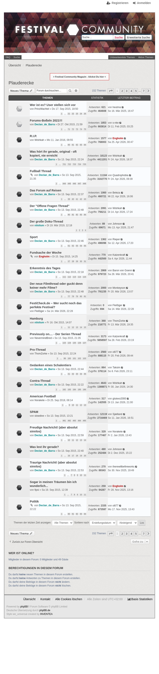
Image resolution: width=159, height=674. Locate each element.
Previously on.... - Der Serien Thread (55, 334)
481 (64, 421)
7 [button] (143, 91)
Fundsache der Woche (45, 252)
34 (81, 374)
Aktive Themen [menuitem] (145, 57)
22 (73, 114)
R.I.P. (33, 136)
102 (79, 358)
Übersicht (29, 599)
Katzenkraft (119, 254)
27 (69, 261)
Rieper (116, 239)
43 (85, 199)
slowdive (39, 415)
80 (69, 215)
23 (77, 114)
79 (77, 296)
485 (84, 421)
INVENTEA (46, 614)
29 (77, 261)
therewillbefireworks (123, 466)
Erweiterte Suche (138, 37)
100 (69, 358)
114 (79, 277)
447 (79, 183)
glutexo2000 (119, 398)
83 (81, 215)
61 (73, 145)
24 (81, 114)
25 (85, 114)
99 (65, 358)
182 (64, 389)
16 (69, 456)
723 (74, 164)
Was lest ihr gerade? (44, 447)
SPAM (34, 412)
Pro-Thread (38, 349)
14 (81, 327)
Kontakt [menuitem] (45, 599)
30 (81, 261)
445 (69, 183)
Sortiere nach (95, 523)
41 (77, 199)
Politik (34, 501)
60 (69, 145)
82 (77, 215)
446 (74, 183)
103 (84, 358)
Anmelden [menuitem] (144, 3)
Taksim (116, 367)
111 (64, 277)
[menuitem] (140, 599)
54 (81, 246)
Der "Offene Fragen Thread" (49, 206)
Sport (34, 237)
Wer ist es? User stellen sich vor (53, 105)
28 (73, 261)
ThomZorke (119, 320)
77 (69, 296)
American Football (43, 396)
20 (85, 456)
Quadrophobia (120, 175)
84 (85, 215)
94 (85, 514)
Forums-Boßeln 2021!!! (46, 120)
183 (69, 389)
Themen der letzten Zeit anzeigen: (43, 523)
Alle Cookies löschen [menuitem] (68, 599)
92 (77, 514)
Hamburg (36, 318)
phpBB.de (44, 610)
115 (84, 277)
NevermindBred (43, 338)
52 (73, 246)
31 (85, 261)
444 (64, 183)
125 (74, 343)
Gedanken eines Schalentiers (50, 365)
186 (84, 389)
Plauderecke (21, 82)
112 (69, 277)
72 (73, 129)
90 (69, 514)
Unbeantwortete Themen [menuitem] (122, 57)
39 (69, 199)
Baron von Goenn (122, 270)
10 (73, 405)
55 (85, 246)
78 (73, 296)
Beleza (116, 192)
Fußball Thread (40, 171)
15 (85, 327)
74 (81, 129)
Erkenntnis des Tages (45, 268)
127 (84, 343)
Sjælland (117, 414)
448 (84, 183)
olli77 (115, 351)
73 (77, 129)
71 (69, 129)
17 (73, 456)
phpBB (24, 606)
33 (77, 374)
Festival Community (42, 32)
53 (77, 246)
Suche (119, 37)
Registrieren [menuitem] (120, 3)
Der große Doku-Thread (46, 221)
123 (64, 343)
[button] (111, 90)
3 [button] (126, 91)
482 (69, 421)
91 (73, 514)
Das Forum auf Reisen (45, 190)
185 (79, 389)
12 (73, 327)
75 (85, 129)
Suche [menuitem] (16, 57)
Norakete (40, 400)
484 (79, 421)
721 (64, 164)
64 (85, 145)
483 (74, 421)
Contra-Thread (40, 380)
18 (77, 456)
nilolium (39, 225)
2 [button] (122, 91)
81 (73, 215)
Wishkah (39, 140)
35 (85, 374)
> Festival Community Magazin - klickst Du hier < (79, 76)
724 (79, 164)
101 (74, 358)
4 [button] (131, 91)
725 (84, 164)
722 (69, 164)
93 (81, 514)
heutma (117, 107)
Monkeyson (119, 287)
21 (69, 114)
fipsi (37, 489)
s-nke (116, 122)
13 (77, 327)
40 (73, 199)
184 (74, 389)
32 (73, 374)
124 (69, 343)
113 (74, 277)
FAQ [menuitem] (8, 57)
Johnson (117, 223)
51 (69, 246)
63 (81, 145)
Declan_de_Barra (45, 124)
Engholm (118, 138)
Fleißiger (39, 311)
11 (69, 327)
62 (77, 145)
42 (81, 199)
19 (81, 456)
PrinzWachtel (42, 108)
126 (79, 343)
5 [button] (136, 91)
